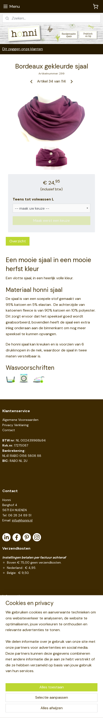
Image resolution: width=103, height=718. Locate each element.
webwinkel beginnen (69, 702)
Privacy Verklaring (15, 425)
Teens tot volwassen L (33, 199)
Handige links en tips (17, 605)
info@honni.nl (22, 520)
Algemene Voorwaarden (20, 420)
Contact (8, 430)
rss (53, 702)
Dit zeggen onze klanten (22, 49)
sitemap (44, 702)
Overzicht (17, 240)
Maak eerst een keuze (51, 220)
